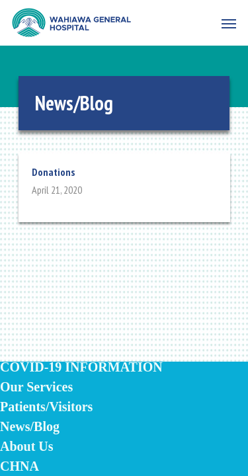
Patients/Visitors (46, 406)
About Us (27, 446)
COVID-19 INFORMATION (81, 367)
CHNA (19, 466)
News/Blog (30, 426)
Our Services (36, 386)
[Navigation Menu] (229, 23)
